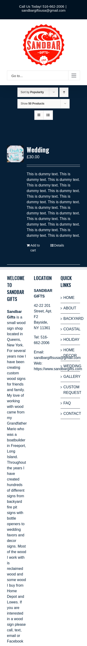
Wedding (38, 149)
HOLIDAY (70, 340)
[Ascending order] (63, 92)
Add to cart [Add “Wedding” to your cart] (35, 248)
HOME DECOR (70, 353)
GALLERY (70, 377)
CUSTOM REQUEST (70, 390)
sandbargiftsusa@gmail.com (43, 10)
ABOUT (69, 308)
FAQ (67, 403)
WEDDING (70, 366)
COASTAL (70, 329)
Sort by (32, 92)
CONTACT (70, 414)
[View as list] (48, 115)
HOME (68, 298)
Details (59, 245)
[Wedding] (15, 153)
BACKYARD (70, 319)
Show (32, 103)
